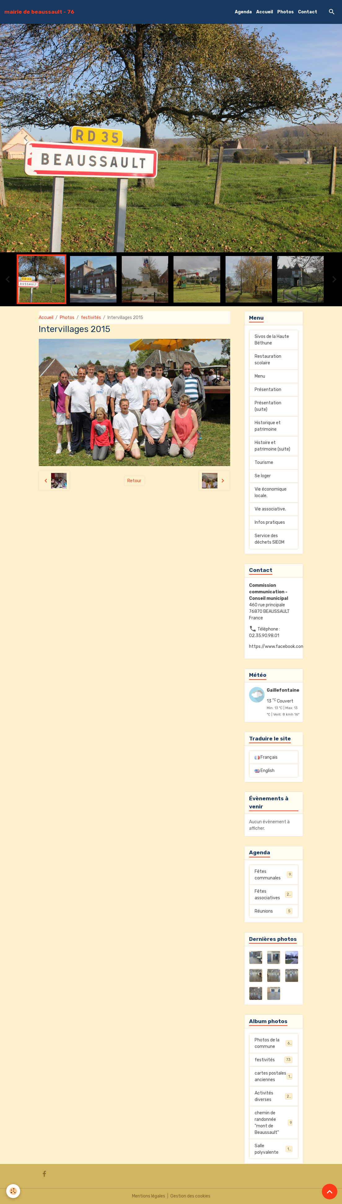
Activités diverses (273, 1096)
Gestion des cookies (190, 1196)
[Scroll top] (329, 1191)
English (264, 770)
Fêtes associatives (273, 895)
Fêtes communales (273, 875)
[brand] (39, 12)
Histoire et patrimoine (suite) (272, 446)
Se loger (263, 475)
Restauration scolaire (268, 360)
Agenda (243, 12)
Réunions (273, 911)
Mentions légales (148, 1196)
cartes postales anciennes (273, 1076)
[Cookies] (13, 1191)
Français (266, 757)
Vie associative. (270, 509)
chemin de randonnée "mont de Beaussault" (273, 1122)
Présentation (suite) (268, 406)
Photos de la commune (273, 1043)
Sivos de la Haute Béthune (272, 340)
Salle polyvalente (273, 1149)
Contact (307, 12)
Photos (285, 12)
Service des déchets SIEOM (269, 539)
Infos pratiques (270, 522)
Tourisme (264, 462)
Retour (134, 480)
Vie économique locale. (271, 492)
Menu (260, 376)
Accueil (264, 12)
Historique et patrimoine (268, 426)
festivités (91, 317)
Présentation (268, 389)
